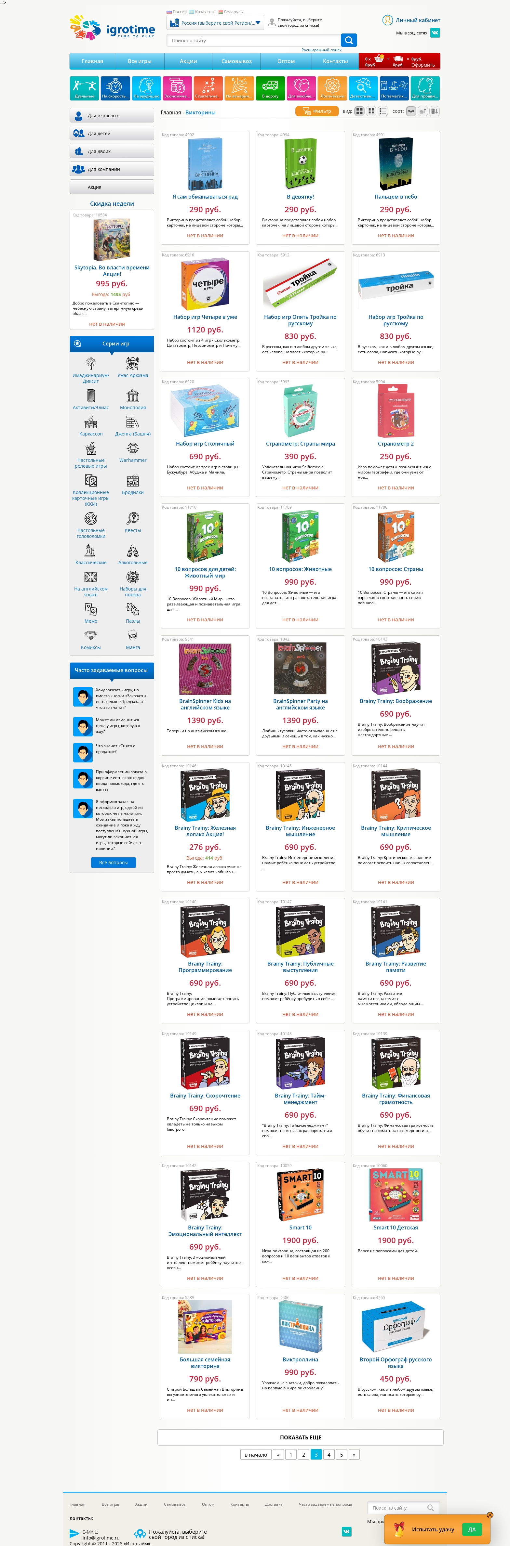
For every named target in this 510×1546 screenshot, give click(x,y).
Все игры (140, 61)
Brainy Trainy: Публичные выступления (300, 959)
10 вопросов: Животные (300, 561)
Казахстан (205, 12)
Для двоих (99, 151)
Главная (92, 61)
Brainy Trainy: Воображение (396, 693)
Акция (94, 187)
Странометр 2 (396, 436)
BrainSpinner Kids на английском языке (205, 696)
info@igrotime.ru (101, 1538)
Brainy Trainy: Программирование (205, 959)
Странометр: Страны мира (300, 436)
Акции (188, 61)
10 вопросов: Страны (396, 561)
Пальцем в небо (396, 189)
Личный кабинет (418, 20)
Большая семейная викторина (205, 1354)
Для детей (99, 133)
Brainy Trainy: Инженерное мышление (300, 823)
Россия (180, 12)
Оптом (286, 61)
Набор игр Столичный (205, 436)
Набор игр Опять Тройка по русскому (300, 312)
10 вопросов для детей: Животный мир (205, 564)
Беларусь (233, 12)
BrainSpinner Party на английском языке (300, 696)
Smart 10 (300, 1219)
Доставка (274, 1504)
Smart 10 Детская (396, 1219)
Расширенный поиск (322, 50)
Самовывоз (236, 61)
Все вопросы (113, 862)
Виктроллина (300, 1351)
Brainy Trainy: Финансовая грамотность (396, 1091)
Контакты (335, 61)
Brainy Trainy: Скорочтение (205, 1088)
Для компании (104, 169)
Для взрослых (103, 115)
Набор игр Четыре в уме (205, 309)
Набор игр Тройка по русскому (396, 312)
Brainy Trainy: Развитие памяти (396, 959)
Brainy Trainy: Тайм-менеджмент (300, 1091)
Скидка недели (112, 203)
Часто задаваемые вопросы (325, 1504)
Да (472, 1529)
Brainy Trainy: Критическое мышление (396, 823)
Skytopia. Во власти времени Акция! (112, 270)
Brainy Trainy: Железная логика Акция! (205, 823)
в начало (256, 1446)
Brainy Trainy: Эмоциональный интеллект (205, 1222)
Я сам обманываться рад (205, 189)
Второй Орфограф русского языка (396, 1354)
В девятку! (300, 189)
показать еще (300, 1429)
